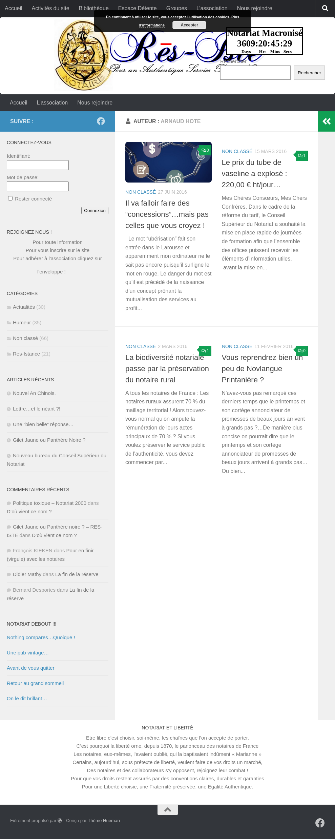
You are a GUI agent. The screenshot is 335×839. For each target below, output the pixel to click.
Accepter (189, 25)
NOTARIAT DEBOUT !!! (31, 624)
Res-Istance (26, 354)
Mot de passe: (23, 177)
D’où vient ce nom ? (29, 511)
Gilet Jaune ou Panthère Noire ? (49, 440)
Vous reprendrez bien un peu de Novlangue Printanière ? (262, 368)
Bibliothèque (94, 8)
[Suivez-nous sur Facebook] (101, 121)
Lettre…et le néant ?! (36, 409)
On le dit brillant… (27, 698)
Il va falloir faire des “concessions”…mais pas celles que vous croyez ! (167, 214)
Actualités (24, 307)
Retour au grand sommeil (35, 683)
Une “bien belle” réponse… (43, 424)
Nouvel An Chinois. (34, 393)
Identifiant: (18, 156)
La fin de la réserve (77, 574)
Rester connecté (33, 199)
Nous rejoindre (254, 8)
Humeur (22, 322)
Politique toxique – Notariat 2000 (49, 503)
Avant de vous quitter (31, 668)
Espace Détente (137, 8)
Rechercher (233, 61)
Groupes (176, 8)
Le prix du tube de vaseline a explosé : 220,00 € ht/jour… (254, 173)
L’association (212, 8)
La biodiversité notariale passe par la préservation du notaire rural (167, 368)
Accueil (13, 8)
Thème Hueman (104, 820)
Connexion (95, 210)
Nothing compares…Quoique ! (41, 637)
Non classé (140, 192)
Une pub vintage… (28, 652)
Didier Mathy (27, 574)
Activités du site (50, 8)
